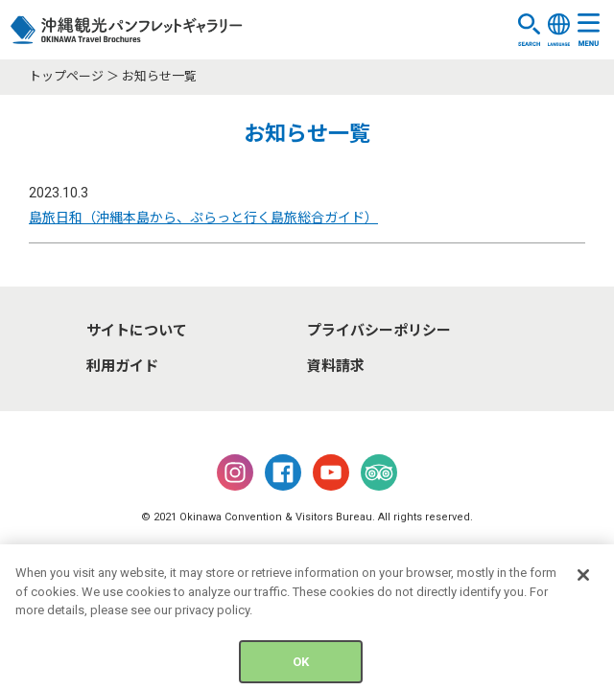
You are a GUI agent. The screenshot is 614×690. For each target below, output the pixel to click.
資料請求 (336, 366)
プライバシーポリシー (379, 330)
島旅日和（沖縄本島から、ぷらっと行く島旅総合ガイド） (203, 217)
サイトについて (136, 330)
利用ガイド (122, 366)
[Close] (583, 579)
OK (301, 665)
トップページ (66, 76)
